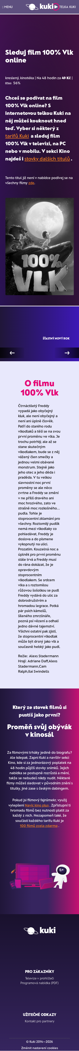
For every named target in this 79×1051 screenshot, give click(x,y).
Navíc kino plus (37, 805)
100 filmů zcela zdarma (39, 825)
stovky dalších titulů (47, 158)
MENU (7, 7)
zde (31, 183)
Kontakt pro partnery (39, 1021)
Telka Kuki (64, 7)
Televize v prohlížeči (39, 978)
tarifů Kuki (17, 136)
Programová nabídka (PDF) (39, 983)
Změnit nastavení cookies (39, 1048)
